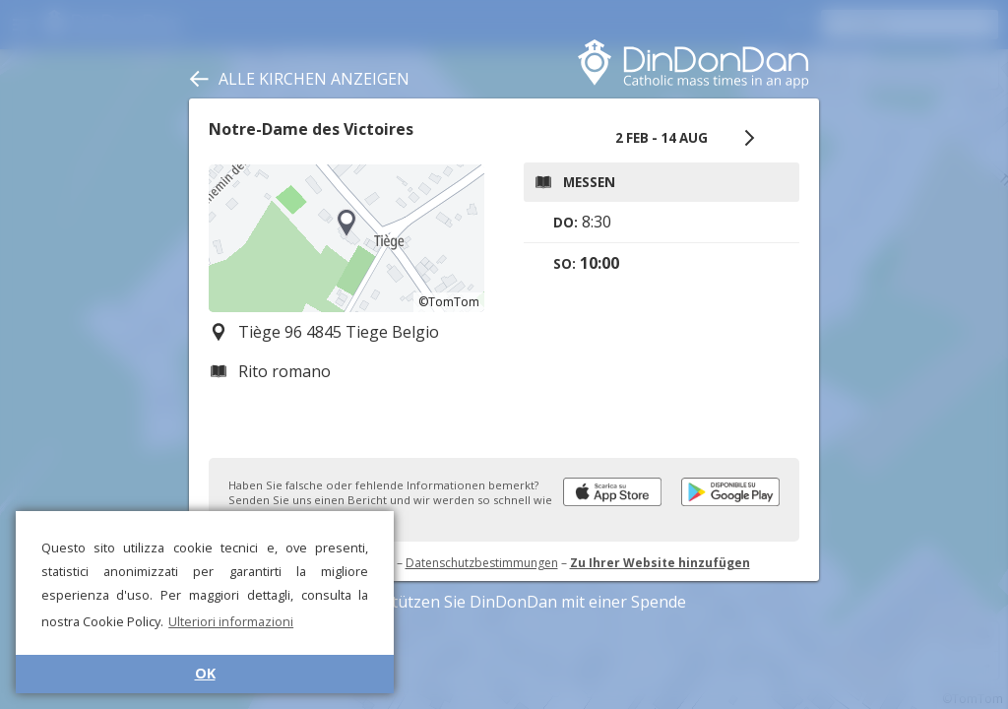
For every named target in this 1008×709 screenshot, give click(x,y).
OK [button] (205, 673)
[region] (346, 238)
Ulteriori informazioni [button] (230, 621)
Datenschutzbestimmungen (482, 562)
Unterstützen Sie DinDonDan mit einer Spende (504, 601)
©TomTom (448, 301)
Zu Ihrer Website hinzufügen (660, 562)
